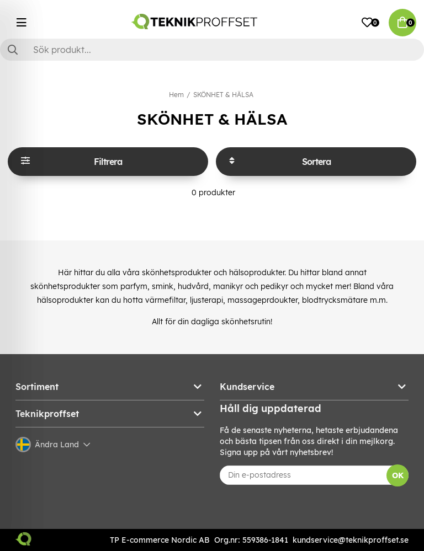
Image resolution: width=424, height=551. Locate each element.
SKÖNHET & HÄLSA (223, 94)
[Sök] (212, 50)
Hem (176, 94)
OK (398, 475)
